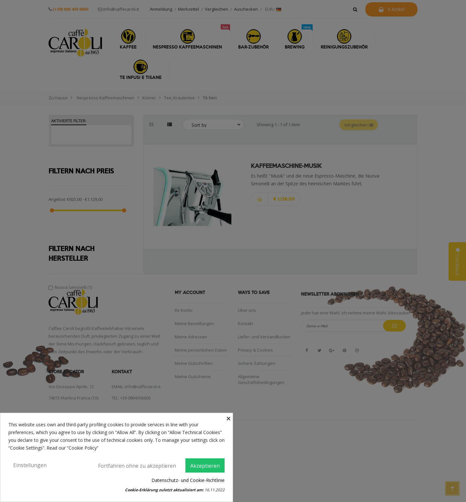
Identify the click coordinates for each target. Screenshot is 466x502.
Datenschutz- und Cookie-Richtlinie (188, 480)
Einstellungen (30, 465)
